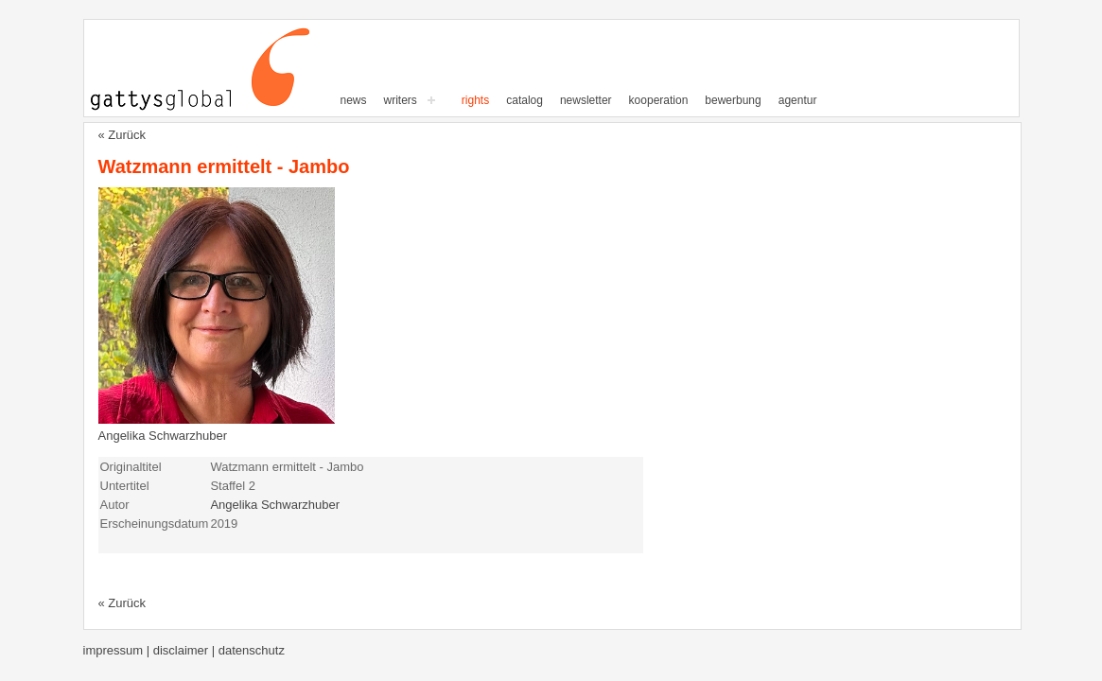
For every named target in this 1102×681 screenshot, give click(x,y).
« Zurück (122, 135)
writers (400, 100)
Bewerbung (733, 100)
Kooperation (659, 100)
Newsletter (586, 100)
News (354, 100)
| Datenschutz (248, 650)
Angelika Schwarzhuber (163, 435)
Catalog (524, 100)
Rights (475, 100)
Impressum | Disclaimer (147, 650)
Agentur (797, 100)
